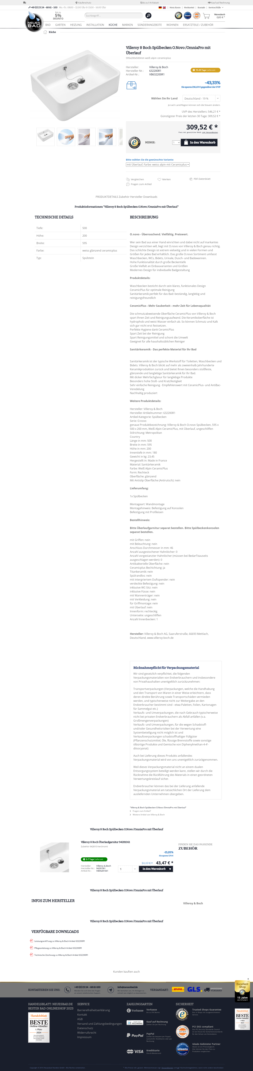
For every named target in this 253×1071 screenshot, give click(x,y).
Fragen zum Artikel (141, 184)
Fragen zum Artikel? (140, 811)
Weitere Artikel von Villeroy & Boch (147, 814)
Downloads (150, 197)
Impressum (84, 1037)
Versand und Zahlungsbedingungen (99, 1024)
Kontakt (201, 7)
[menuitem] (58, 15)
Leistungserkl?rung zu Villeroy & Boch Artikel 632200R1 (59, 941)
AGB (80, 1019)
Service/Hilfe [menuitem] (214, 7)
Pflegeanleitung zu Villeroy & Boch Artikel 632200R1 (58, 948)
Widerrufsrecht (86, 1032)
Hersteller (136, 197)
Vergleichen (137, 179)
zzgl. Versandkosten (210, 132)
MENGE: (150, 142)
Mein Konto (175, 7)
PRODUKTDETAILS (107, 197)
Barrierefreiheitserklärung (93, 1010)
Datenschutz (85, 1028)
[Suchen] (148, 16)
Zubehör (124, 197)
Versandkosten (167, 1068)
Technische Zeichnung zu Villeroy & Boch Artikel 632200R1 (61, 955)
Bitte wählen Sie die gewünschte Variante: (150, 159)
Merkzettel (189, 7)
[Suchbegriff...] (113, 16)
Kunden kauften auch (126, 971)
